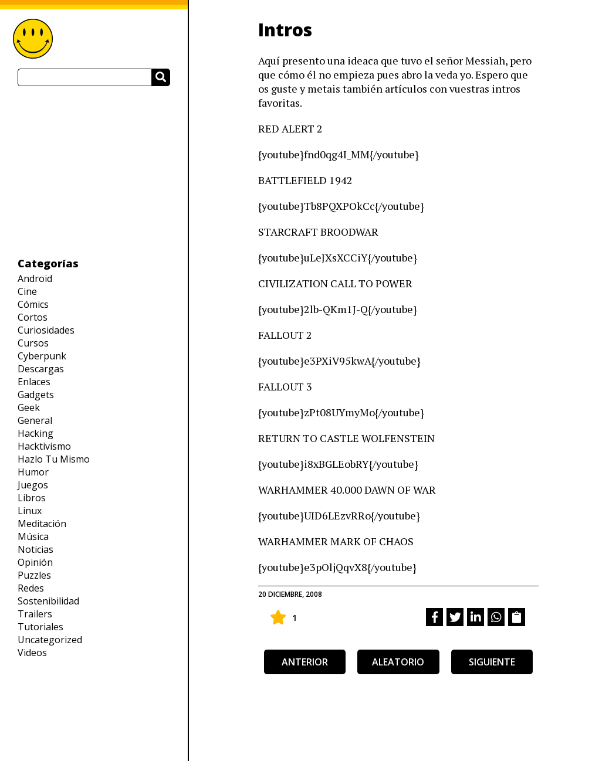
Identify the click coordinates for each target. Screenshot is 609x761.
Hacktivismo (44, 446)
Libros (32, 497)
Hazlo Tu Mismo (54, 459)
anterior (305, 661)
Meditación (42, 523)
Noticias (35, 549)
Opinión (35, 562)
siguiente (492, 661)
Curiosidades (46, 330)
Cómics (33, 304)
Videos (32, 652)
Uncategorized (50, 639)
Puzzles (34, 575)
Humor (33, 472)
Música (33, 536)
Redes (31, 588)
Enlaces (34, 381)
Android (35, 278)
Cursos (33, 343)
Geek (29, 407)
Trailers (35, 613)
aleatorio (398, 661)
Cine (27, 291)
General (35, 420)
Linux (30, 510)
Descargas (41, 368)
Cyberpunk (42, 355)
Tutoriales (40, 626)
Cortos (33, 317)
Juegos (33, 484)
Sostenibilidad (48, 600)
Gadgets (36, 394)
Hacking (35, 433)
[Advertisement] (94, 171)
